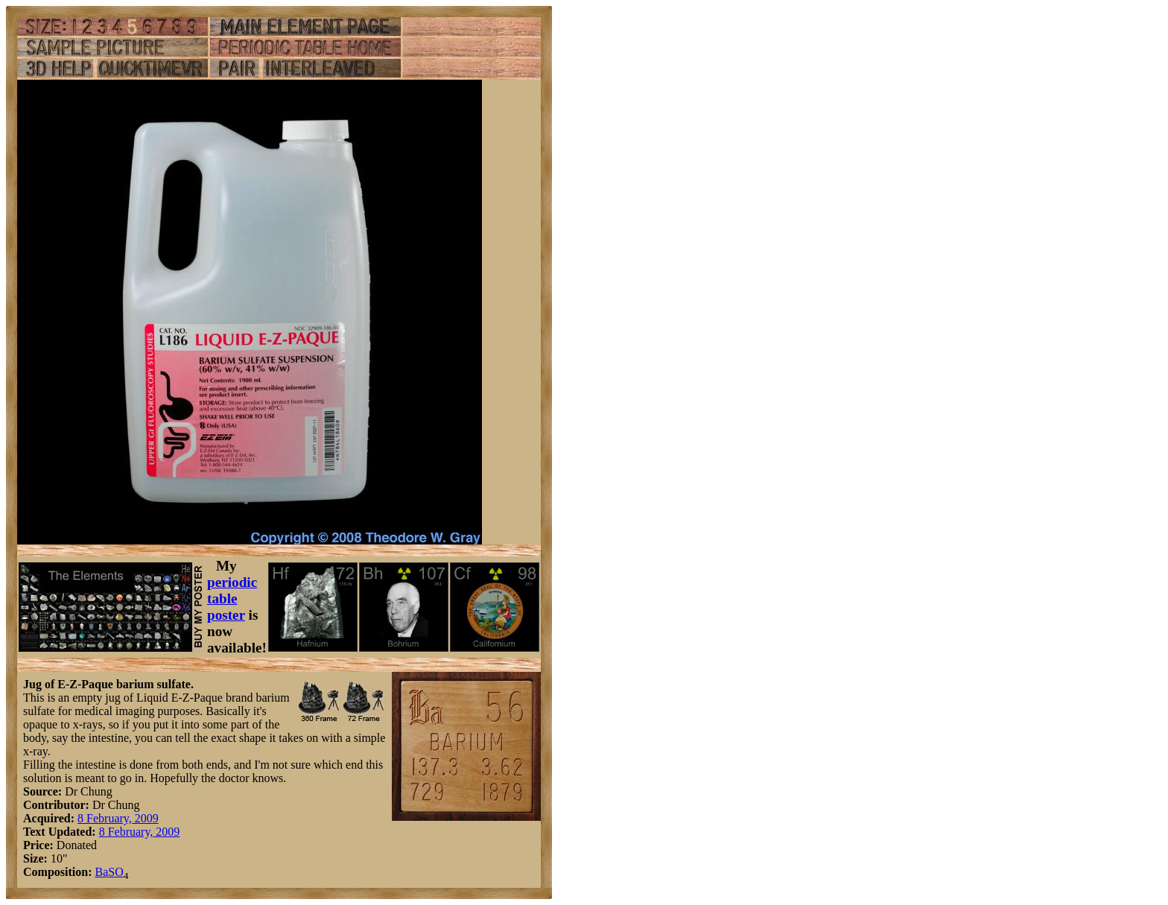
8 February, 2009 (118, 818)
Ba (101, 872)
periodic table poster (232, 598)
